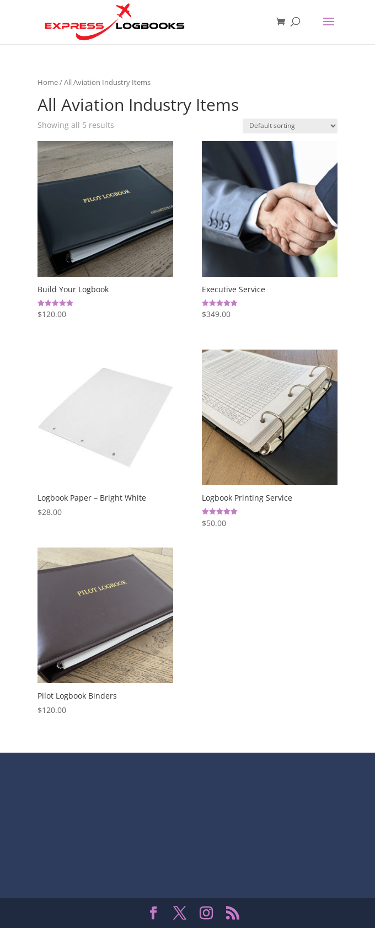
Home (48, 82)
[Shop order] (290, 126)
